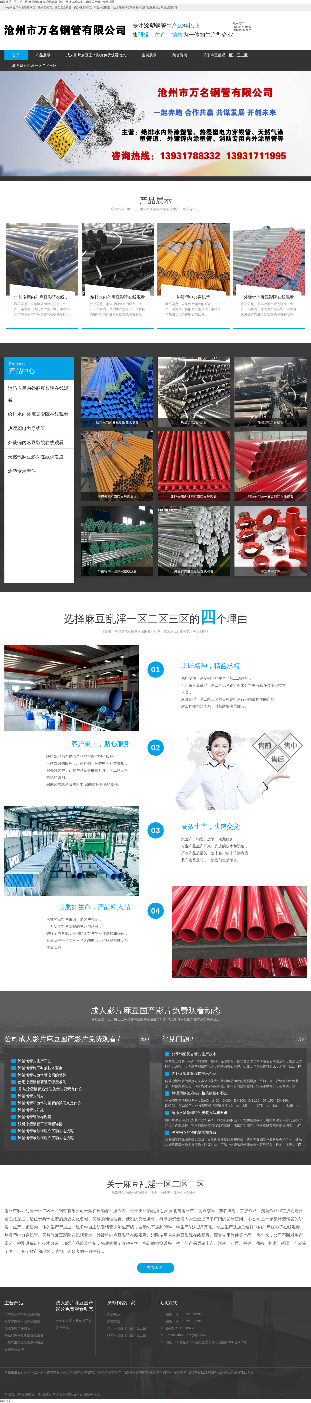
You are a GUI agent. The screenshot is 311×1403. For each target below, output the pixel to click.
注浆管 (47, 1394)
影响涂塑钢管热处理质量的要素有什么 (50, 1089)
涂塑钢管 (73, 1372)
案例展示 (149, 55)
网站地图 (5, 1401)
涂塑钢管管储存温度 (34, 1117)
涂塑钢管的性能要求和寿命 (194, 1132)
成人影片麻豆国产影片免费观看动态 (96, 55)
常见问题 (62, 1327)
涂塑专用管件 (14, 1349)
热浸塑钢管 (178, 1372)
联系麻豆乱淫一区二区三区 (34, 66)
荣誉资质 (179, 55)
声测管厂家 (12, 1394)
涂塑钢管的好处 (31, 1110)
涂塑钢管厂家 (91, 1372)
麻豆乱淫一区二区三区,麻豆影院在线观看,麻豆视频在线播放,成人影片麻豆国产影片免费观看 (57, 1)
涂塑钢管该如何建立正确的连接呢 (46, 1131)
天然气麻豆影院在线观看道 (23, 1342)
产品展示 (43, 55)
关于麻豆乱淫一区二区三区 (225, 55)
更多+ (145, 1039)
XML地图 (230, 1372)
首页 (16, 55)
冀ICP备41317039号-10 (205, 1372)
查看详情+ (155, 1268)
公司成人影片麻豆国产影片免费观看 (75, 1320)
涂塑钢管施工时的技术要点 (40, 1068)
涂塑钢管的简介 (31, 1096)
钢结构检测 (92, 1394)
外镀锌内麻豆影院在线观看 (23, 1335)
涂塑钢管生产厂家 (115, 1372)
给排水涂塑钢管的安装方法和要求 (199, 1113)
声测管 (57, 1394)
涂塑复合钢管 (159, 1372)
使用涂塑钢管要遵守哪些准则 (42, 1082)
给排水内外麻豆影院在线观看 (24, 1321)
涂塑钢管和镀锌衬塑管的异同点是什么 (49, 1103)
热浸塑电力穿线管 (17, 1328)
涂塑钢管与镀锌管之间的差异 (42, 1075)
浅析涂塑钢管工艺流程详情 (40, 1124)
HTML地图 (245, 1372)
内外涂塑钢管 (138, 1372)
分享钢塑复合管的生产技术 (194, 1054)
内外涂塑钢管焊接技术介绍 (194, 1074)
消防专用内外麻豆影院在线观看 (24, 1314)
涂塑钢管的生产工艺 (34, 1061)
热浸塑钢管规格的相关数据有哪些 (199, 1093)
